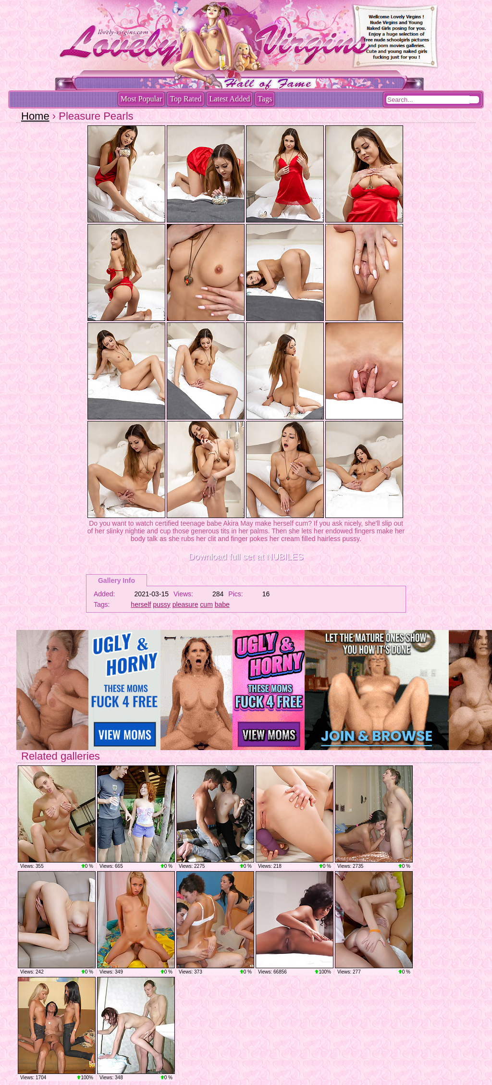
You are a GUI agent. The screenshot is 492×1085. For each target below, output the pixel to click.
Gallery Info (116, 580)
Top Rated (185, 99)
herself (141, 604)
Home (35, 116)
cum (206, 604)
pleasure (185, 604)
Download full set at (245, 557)
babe (222, 604)
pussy (162, 604)
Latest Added (229, 99)
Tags (265, 99)
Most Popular (141, 99)
